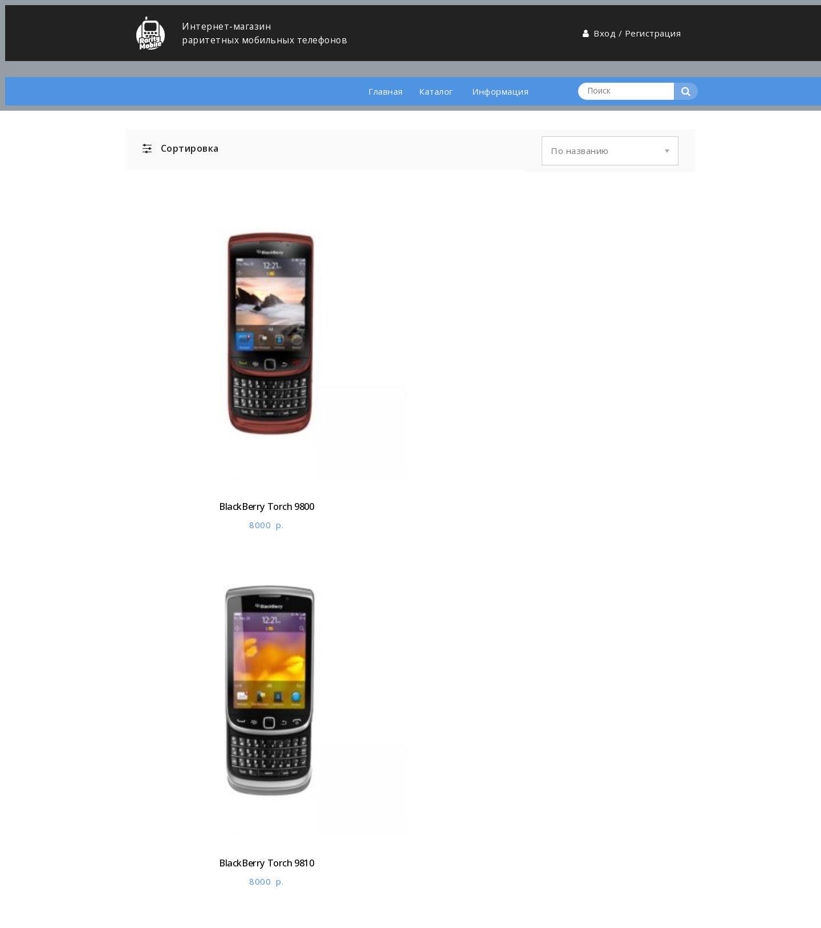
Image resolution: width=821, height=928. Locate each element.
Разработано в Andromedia (184, 910)
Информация (499, 70)
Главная (374, 70)
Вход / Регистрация (629, 28)
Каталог (431, 70)
